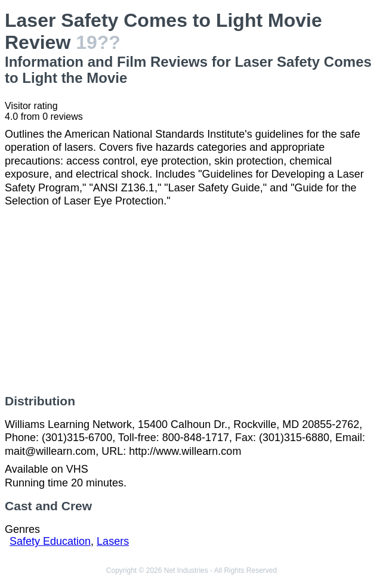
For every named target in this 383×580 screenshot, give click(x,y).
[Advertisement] (191, 301)
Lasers (113, 541)
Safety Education (50, 541)
